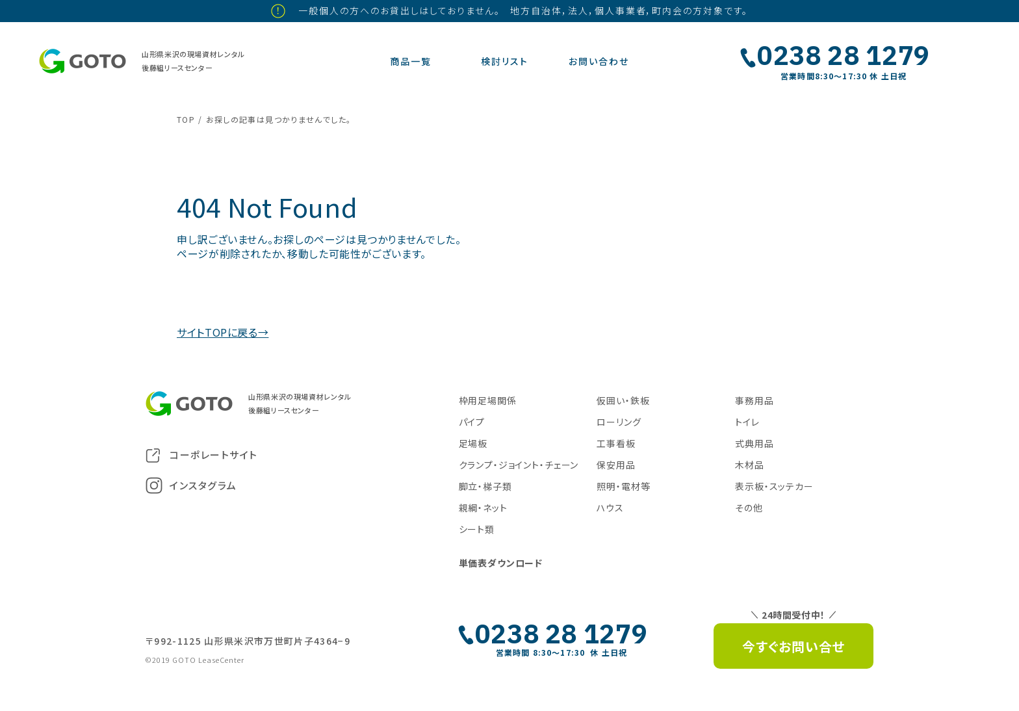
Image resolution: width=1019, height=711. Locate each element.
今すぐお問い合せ (793, 646)
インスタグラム (191, 485)
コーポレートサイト (202, 455)
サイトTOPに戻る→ (222, 332)
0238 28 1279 (843, 55)
